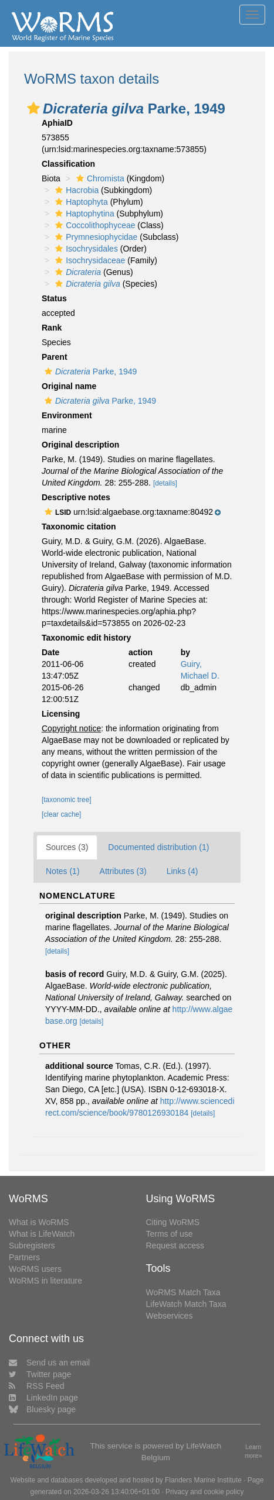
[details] (165, 483)
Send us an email (49, 1362)
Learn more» (253, 1451)
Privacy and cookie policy (204, 1492)
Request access (175, 1245)
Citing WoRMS (173, 1222)
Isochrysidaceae (88, 260)
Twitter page (40, 1374)
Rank (52, 327)
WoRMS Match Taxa (183, 1292)
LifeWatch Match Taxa (186, 1304)
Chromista (98, 178)
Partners (24, 1257)
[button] (33, 108)
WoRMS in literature (45, 1280)
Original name (69, 386)
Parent (54, 357)
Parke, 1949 (89, 371)
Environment (67, 415)
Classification (68, 163)
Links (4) (182, 871)
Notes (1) (63, 871)
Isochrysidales (85, 248)
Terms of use (169, 1233)
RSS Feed (37, 1386)
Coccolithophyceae (93, 225)
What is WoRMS (39, 1222)
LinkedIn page (43, 1397)
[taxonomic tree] (67, 800)
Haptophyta (80, 202)
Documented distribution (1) (158, 847)
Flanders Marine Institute (203, 1480)
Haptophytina (83, 213)
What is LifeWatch (42, 1233)
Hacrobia (75, 190)
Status (54, 298)
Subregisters (32, 1245)
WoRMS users (35, 1269)
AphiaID (57, 123)
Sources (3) (67, 847)
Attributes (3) (123, 871)
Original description (80, 444)
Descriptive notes (76, 497)
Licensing (61, 713)
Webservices (169, 1315)
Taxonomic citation (79, 526)
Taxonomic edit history (86, 637)
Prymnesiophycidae (94, 237)
